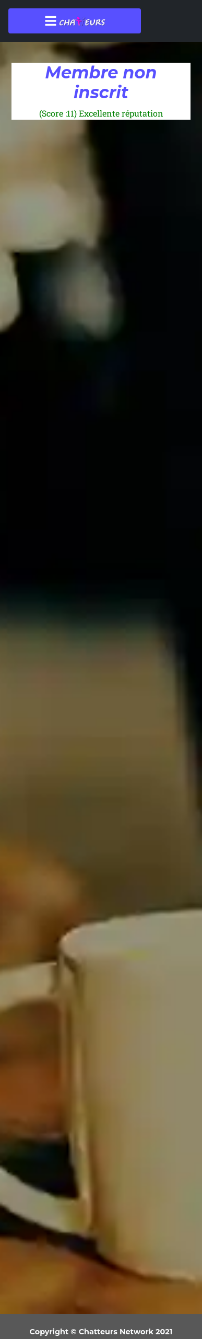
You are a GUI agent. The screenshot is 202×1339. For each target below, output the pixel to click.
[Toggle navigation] (74, 20)
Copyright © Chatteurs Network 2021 (101, 1331)
